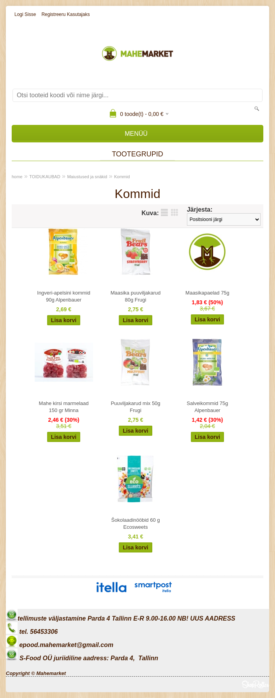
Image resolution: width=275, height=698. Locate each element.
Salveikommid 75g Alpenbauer (207, 406)
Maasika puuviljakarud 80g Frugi (136, 296)
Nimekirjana (164, 212)
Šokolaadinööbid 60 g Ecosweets (135, 523)
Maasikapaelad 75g (207, 293)
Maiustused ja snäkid (87, 176)
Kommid (122, 176)
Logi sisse (25, 14)
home (17, 176)
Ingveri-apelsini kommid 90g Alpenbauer (63, 296)
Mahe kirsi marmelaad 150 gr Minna (64, 406)
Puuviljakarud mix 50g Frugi (135, 406)
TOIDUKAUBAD (44, 176)
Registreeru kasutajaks (65, 14)
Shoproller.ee (255, 684)
